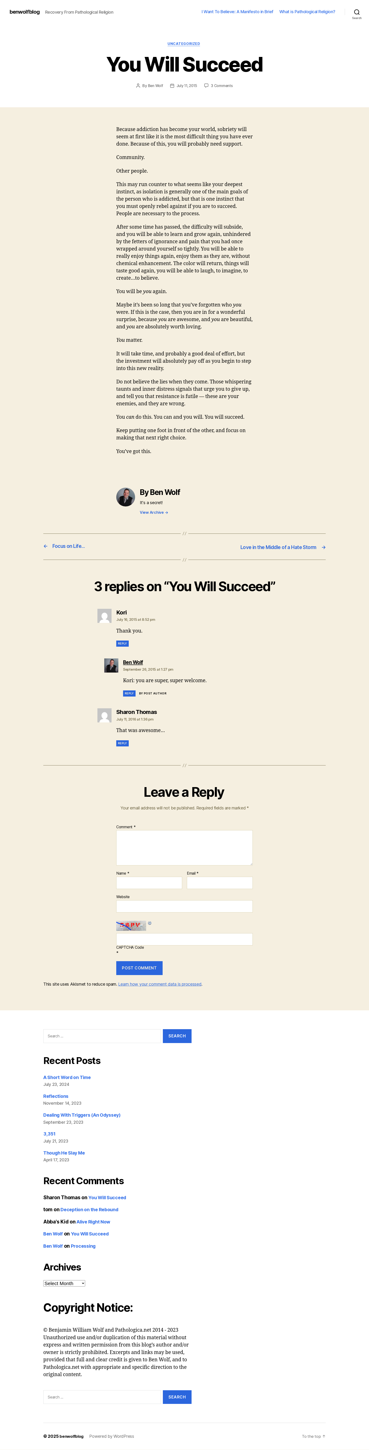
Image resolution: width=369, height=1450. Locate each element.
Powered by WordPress (112, 1436)
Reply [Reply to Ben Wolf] (129, 694)
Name (122, 874)
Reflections (56, 1096)
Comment (126, 827)
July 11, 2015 (187, 86)
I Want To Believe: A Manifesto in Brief (237, 11)
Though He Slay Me (66, 1153)
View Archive (154, 513)
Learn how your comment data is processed (159, 984)
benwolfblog (25, 12)
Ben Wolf (154, 86)
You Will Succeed (109, 1198)
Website (123, 897)
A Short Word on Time (69, 1077)
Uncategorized (184, 44)
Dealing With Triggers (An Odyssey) (86, 1115)
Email (193, 874)
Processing (85, 1246)
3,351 (49, 1134)
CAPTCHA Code (130, 948)
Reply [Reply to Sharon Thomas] (122, 743)
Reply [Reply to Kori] (122, 644)
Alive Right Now (95, 1222)
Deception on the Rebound (91, 1210)
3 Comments (223, 86)
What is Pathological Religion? (307, 11)
